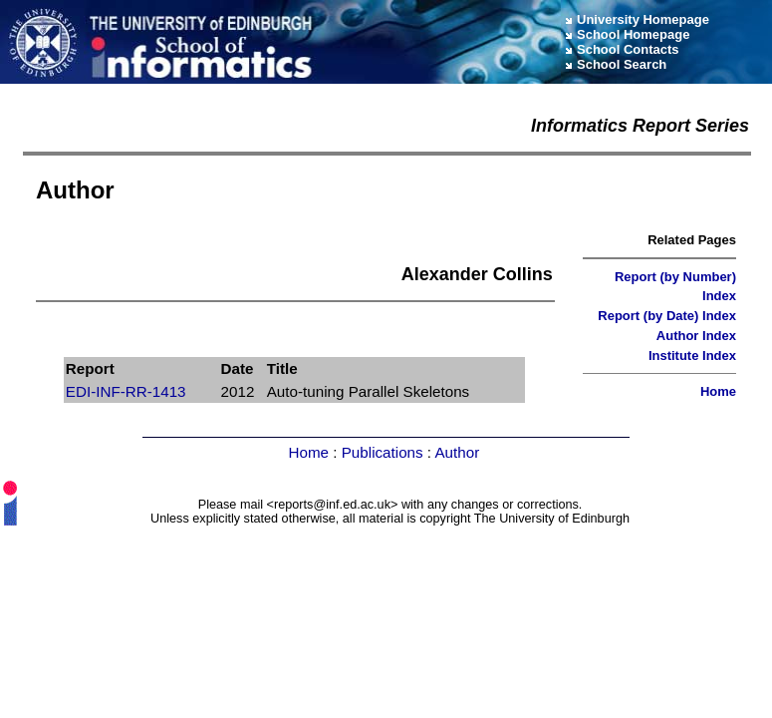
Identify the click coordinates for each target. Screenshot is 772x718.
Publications (382, 452)
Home (718, 391)
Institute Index (692, 355)
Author (456, 452)
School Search (621, 64)
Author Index (696, 335)
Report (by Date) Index (667, 315)
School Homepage (633, 34)
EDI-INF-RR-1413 (126, 391)
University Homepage (643, 19)
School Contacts (628, 49)
